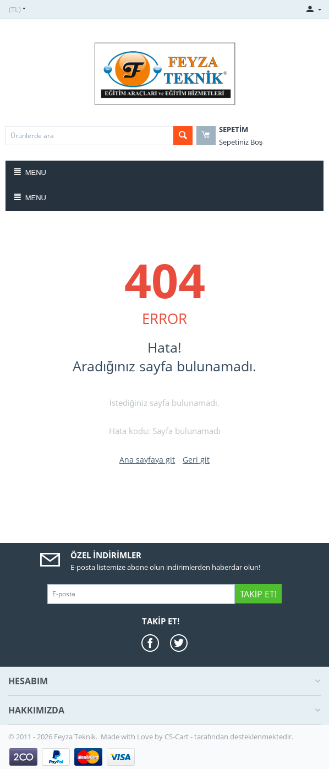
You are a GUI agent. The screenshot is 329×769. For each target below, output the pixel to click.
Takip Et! (258, 594)
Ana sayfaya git (147, 459)
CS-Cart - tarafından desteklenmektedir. (228, 736)
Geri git (196, 459)
